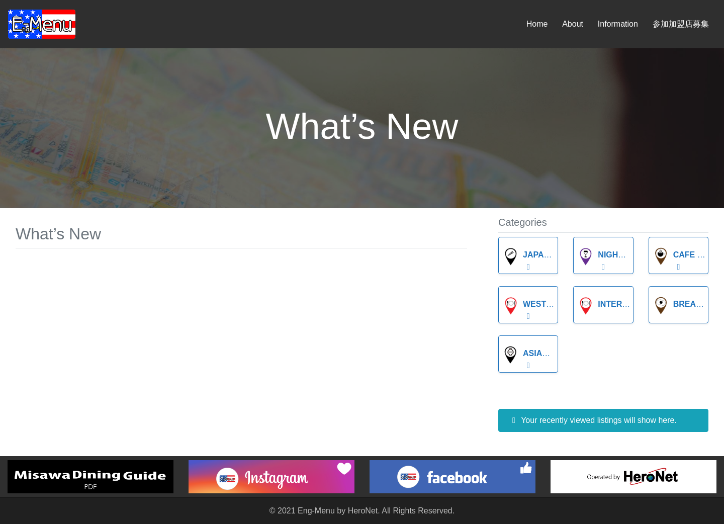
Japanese (534, 254)
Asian (525, 353)
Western (533, 304)
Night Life (610, 254)
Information (618, 24)
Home (537, 24)
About (572, 24)
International (620, 304)
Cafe (674, 254)
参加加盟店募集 (681, 24)
